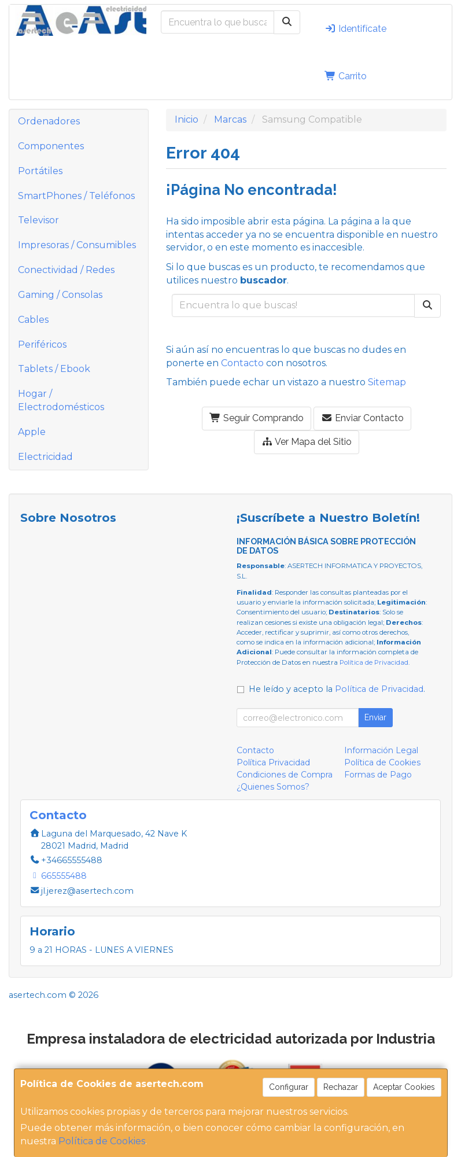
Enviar (375, 717)
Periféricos (42, 344)
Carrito (345, 76)
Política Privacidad (273, 762)
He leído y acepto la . (337, 689)
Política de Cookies (101, 1141)
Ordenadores (49, 121)
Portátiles (40, 170)
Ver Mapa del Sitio (306, 441)
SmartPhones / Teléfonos (76, 195)
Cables (33, 319)
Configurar (288, 1087)
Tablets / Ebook (54, 368)
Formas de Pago (378, 774)
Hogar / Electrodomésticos (61, 400)
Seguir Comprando (256, 417)
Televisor (38, 220)
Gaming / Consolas (60, 294)
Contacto (242, 363)
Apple (32, 431)
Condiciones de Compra (285, 774)
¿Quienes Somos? (273, 787)
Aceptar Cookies (404, 1087)
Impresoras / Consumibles (77, 244)
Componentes (51, 146)
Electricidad (45, 456)
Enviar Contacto (362, 417)
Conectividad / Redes (66, 269)
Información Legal (381, 750)
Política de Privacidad (374, 662)
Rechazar (340, 1087)
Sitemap (387, 382)
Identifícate (355, 28)
